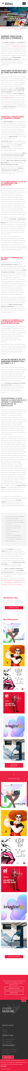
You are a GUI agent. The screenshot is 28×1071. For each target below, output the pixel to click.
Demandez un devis (14, 988)
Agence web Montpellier (8, 1039)
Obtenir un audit (14, 607)
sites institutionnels (6, 580)
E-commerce (23, 28)
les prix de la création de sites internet (11, 584)
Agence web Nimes (7, 1043)
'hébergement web (19, 580)
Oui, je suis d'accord (5, 1069)
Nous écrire (8, 1057)
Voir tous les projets (14, 956)
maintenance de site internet (11, 582)
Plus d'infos (3, 1066)
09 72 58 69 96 (6, 1053)
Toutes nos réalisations (14, 765)
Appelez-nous (14, 993)
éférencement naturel (7, 97)
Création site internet (12, 28)
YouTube (4, 1033)
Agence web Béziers (7, 1041)
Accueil (3, 28)
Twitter (4, 1029)
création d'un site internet (19, 46)
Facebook (4, 1031)
